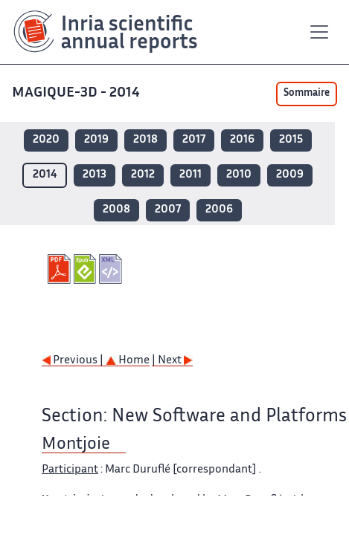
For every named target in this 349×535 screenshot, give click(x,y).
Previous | (74, 361)
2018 (145, 140)
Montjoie (76, 445)
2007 (168, 210)
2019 (96, 140)
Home (128, 361)
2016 (242, 140)
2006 (219, 210)
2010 (239, 175)
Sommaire (307, 93)
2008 (116, 210)
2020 (46, 140)
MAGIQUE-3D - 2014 (77, 93)
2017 (193, 140)
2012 (143, 175)
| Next (172, 361)
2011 (190, 175)
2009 (290, 175)
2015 (291, 140)
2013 (94, 175)
